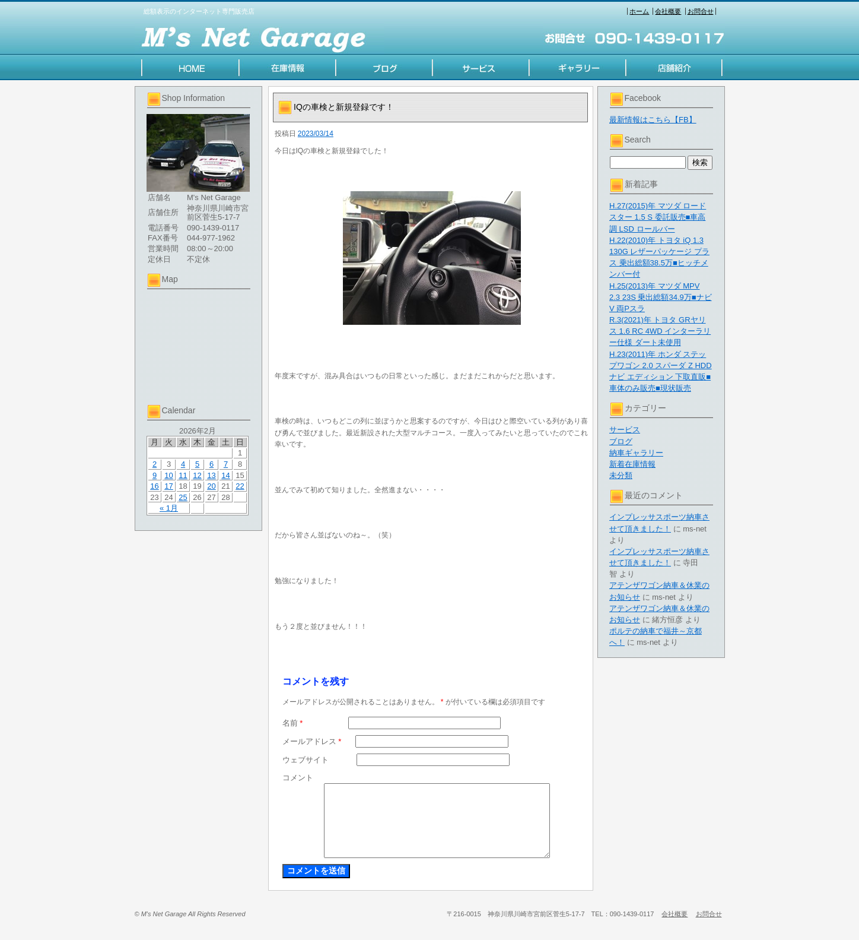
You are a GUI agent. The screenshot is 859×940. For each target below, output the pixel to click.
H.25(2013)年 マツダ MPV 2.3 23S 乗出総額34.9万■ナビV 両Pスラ (660, 297)
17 (168, 486)
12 (197, 475)
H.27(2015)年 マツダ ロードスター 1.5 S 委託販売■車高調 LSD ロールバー (657, 217)
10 (168, 475)
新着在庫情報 (632, 464)
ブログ (620, 441)
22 (240, 486)
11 (183, 475)
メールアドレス (312, 741)
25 (183, 497)
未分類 (620, 475)
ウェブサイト (305, 759)
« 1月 (169, 508)
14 (225, 475)
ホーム (639, 11)
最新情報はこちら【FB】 (652, 119)
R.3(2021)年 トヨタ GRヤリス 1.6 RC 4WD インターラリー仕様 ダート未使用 (660, 331)
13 (211, 475)
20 (211, 486)
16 (154, 486)
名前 (292, 723)
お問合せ (701, 11)
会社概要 (668, 11)
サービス (624, 429)
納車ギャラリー (636, 452)
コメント (297, 777)
